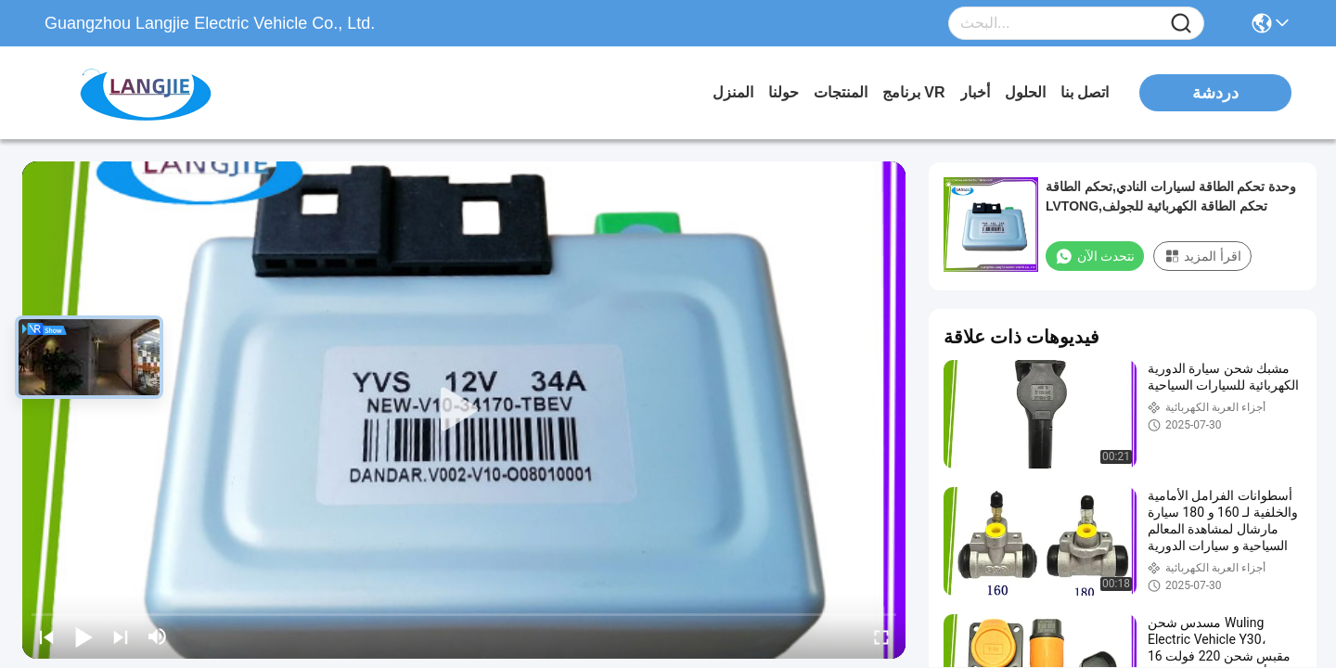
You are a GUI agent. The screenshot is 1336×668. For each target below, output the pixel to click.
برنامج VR (913, 92)
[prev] (46, 636)
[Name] (1181, 23)
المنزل (733, 92)
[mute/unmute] (157, 636)
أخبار (975, 92)
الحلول (1025, 92)
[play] (464, 410)
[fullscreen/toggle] (881, 636)
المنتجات (840, 92)
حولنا (783, 92)
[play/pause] (83, 636)
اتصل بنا (1084, 92)
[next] (120, 636)
